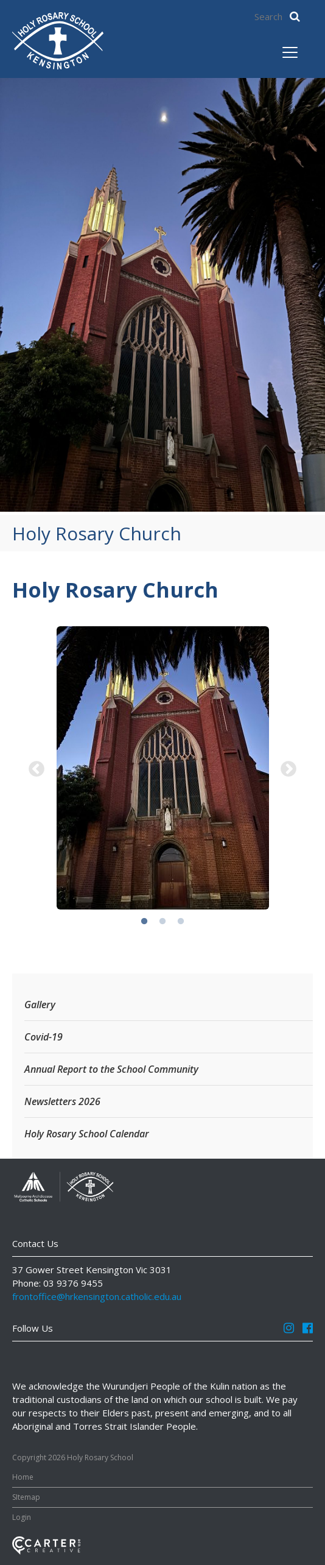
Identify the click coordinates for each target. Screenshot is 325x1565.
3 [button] (181, 922)
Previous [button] (36, 769)
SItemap (26, 1497)
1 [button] (144, 922)
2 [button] (162, 922)
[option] (162, 769)
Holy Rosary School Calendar (86, 1133)
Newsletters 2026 (62, 1101)
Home (22, 1477)
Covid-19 (43, 1037)
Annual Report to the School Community (111, 1069)
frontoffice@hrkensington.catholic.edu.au (96, 1296)
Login (21, 1517)
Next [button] (288, 769)
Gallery (39, 1004)
